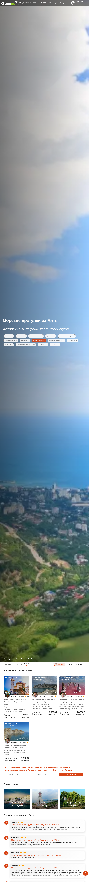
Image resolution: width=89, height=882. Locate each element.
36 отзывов (51, 696)
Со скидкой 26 (21, 336)
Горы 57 (43, 344)
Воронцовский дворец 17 (56, 340)
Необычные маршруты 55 (66, 336)
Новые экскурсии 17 (11, 340)
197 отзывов (20, 696)
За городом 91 (72, 340)
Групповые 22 (51, 336)
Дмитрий (42, 696)
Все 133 (9, 336)
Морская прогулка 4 (39, 340)
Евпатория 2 (25, 340)
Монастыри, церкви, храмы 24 (26, 344)
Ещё (55, 344)
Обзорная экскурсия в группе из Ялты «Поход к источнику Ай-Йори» (36, 825)
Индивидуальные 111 (36, 336)
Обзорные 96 (9, 344)
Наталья (14, 696)
